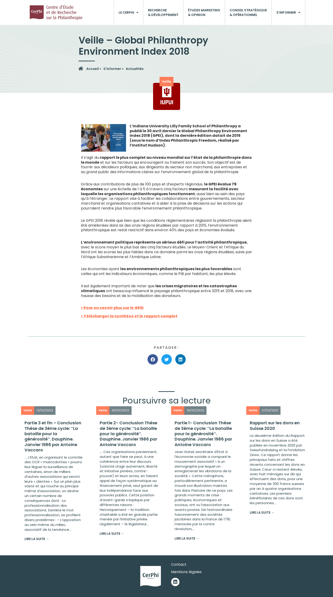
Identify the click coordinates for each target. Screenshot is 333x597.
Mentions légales (186, 572)
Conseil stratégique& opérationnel (248, 12)
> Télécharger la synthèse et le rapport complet (129, 316)
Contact (178, 564)
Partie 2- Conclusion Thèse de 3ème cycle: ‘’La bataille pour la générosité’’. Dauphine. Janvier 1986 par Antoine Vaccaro (128, 433)
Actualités (135, 68)
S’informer (288, 12)
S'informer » (113, 68)
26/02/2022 (195, 410)
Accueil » (93, 68)
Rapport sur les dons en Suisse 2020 (275, 425)
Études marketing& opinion (204, 12)
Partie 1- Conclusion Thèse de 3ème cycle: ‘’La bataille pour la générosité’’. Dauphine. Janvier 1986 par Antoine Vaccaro (203, 433)
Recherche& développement (163, 12)
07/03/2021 (270, 410)
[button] (153, 359)
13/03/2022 (45, 410)
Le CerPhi (129, 12)
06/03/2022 (120, 410)
